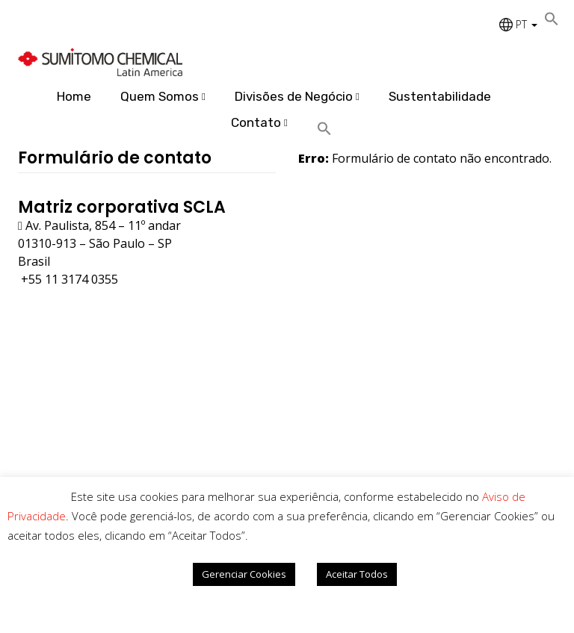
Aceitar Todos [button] (357, 574)
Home (74, 96)
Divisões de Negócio (294, 96)
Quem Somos (159, 96)
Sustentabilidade (440, 96)
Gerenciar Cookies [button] (244, 574)
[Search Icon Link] (330, 129)
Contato (256, 122)
